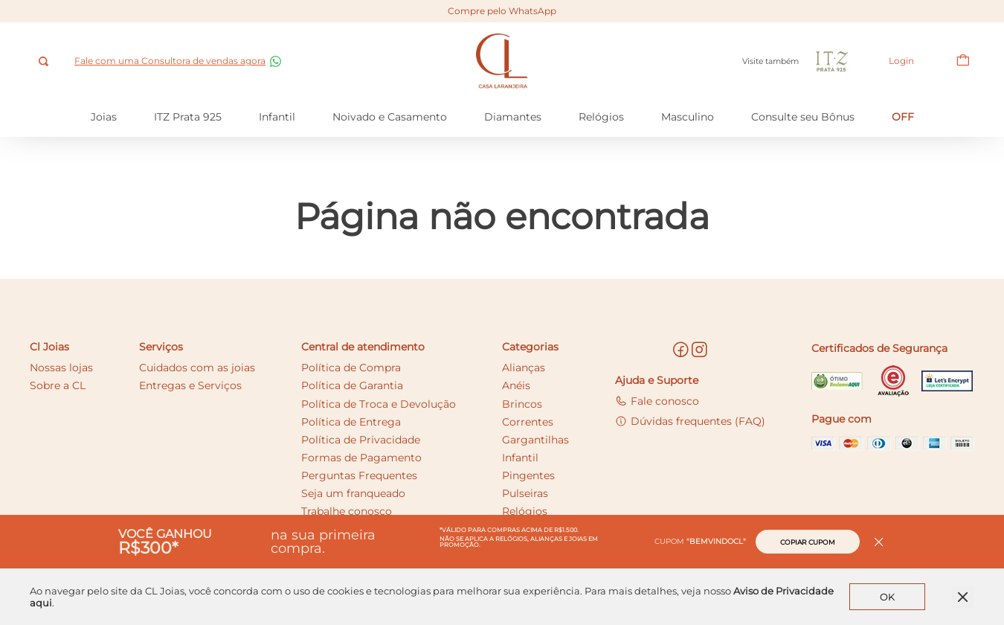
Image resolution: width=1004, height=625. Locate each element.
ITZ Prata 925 (188, 117)
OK (887, 597)
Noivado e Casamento (389, 117)
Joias (104, 117)
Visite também (798, 61)
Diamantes (512, 117)
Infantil (277, 117)
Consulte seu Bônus (803, 117)
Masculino (687, 117)
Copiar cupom (807, 542)
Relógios (601, 117)
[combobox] (44, 61)
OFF (903, 117)
